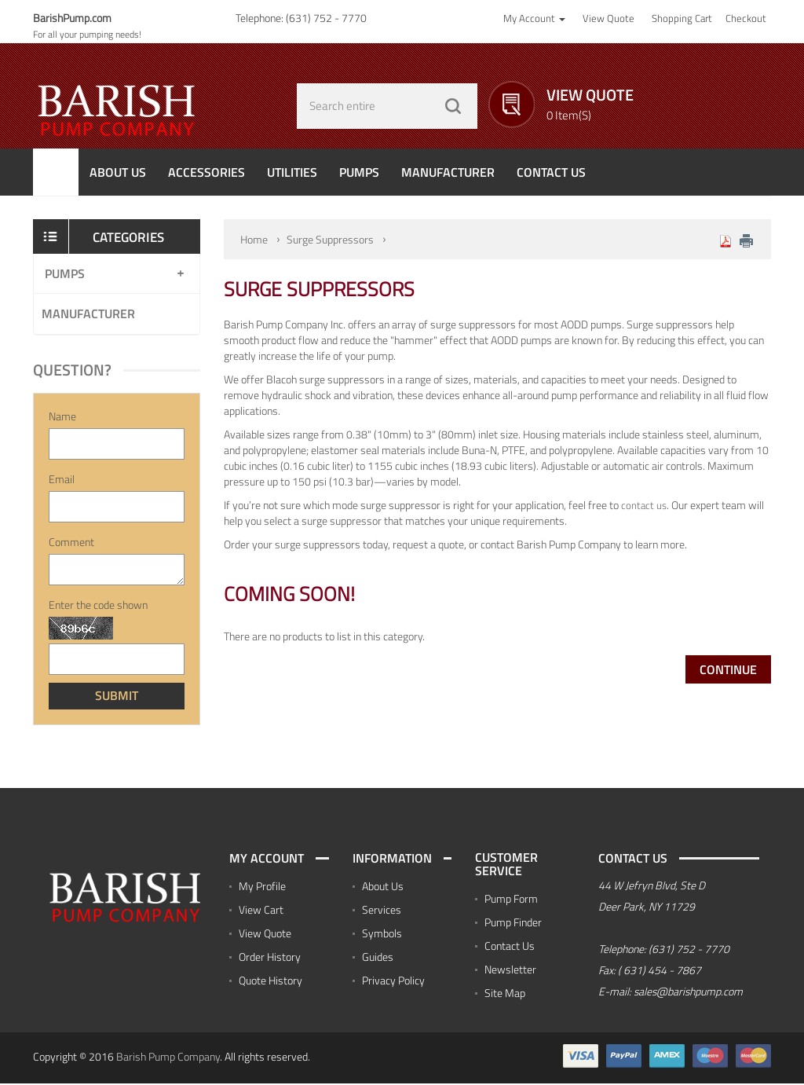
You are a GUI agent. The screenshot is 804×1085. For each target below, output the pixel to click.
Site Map (504, 994)
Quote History (270, 981)
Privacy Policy (393, 981)
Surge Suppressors (330, 239)
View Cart (261, 910)
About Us (383, 886)
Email (62, 480)
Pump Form (511, 900)
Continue (728, 669)
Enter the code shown (98, 606)
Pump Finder (513, 923)
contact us (644, 505)
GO (453, 106)
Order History (270, 957)
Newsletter (510, 970)
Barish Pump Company (168, 1058)
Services (381, 910)
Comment (71, 543)
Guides (377, 957)
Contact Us (509, 947)
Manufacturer (88, 314)
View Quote (265, 934)
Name (62, 417)
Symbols (382, 934)
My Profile (262, 886)
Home (254, 239)
